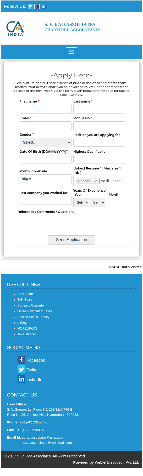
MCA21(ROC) (27, 328)
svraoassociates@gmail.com (43, 437)
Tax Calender (27, 334)
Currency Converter (31, 305)
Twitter (33, 370)
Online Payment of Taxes (35, 311)
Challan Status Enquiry (34, 317)
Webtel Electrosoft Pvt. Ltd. (117, 462)
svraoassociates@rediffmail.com (47, 443)
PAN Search (26, 294)
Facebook (36, 360)
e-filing (22, 323)
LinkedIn (35, 379)
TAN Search (26, 300)
